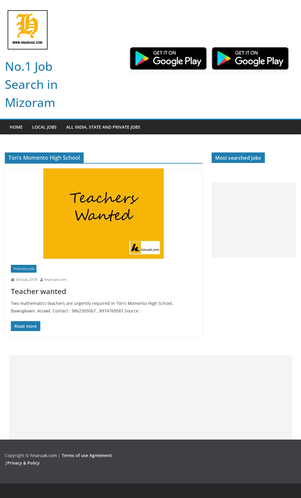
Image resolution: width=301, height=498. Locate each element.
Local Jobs (44, 127)
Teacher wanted (38, 291)
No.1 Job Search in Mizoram (31, 84)
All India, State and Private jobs (103, 127)
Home (16, 127)
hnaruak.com (56, 279)
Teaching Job (23, 269)
